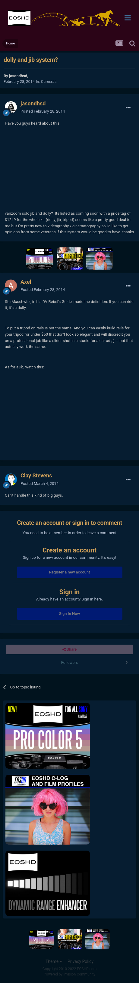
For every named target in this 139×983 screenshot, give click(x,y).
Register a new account (69, 572)
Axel (26, 282)
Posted (43, 111)
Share (69, 649)
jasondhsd (18, 76)
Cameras (49, 81)
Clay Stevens (36, 475)
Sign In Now (69, 613)
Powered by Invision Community (69, 974)
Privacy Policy (80, 961)
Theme (54, 961)
